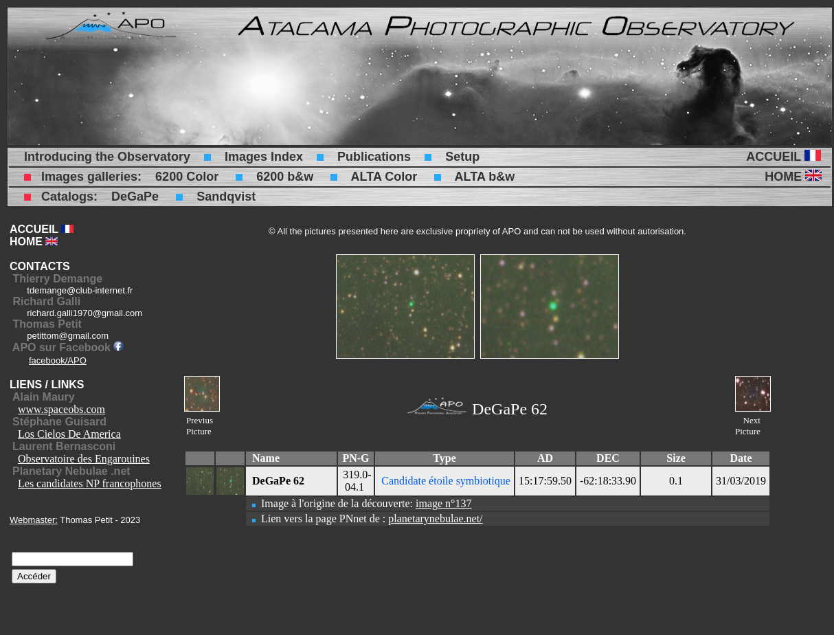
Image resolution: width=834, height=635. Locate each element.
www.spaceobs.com (61, 409)
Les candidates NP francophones (89, 483)
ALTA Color (384, 176)
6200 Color (186, 176)
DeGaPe (135, 196)
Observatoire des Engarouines (84, 459)
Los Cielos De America (69, 434)
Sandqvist (226, 196)
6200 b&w (284, 176)
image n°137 (444, 503)
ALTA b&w (485, 176)
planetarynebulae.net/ (435, 518)
